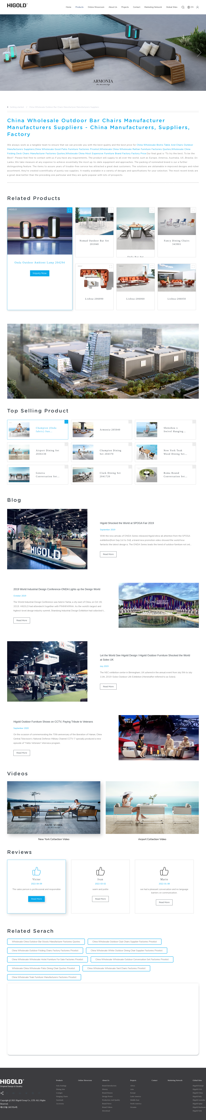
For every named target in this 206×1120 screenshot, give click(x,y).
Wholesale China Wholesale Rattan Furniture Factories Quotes (135, 142)
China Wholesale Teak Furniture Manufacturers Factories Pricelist (44, 970)
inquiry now (40, 266)
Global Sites (171, 7)
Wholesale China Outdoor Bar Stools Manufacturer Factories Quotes (46, 934)
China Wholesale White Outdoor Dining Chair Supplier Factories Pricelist (127, 943)
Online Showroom (96, 7)
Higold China (198, 1086)
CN (190, 7)
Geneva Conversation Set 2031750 (46, 468)
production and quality (111, 1093)
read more (107, 547)
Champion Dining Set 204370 (110, 445)
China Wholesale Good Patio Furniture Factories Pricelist (67, 142)
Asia (132, 1082)
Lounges (59, 1086)
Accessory (60, 1097)
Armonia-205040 (110, 423)
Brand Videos (107, 1100)
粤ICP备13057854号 (8, 1100)
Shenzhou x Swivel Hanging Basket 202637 (173, 423)
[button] (7, 53)
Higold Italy (197, 1089)
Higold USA (197, 1082)
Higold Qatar (197, 1097)
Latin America (135, 1089)
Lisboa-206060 (135, 292)
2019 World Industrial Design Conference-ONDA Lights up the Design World (56, 582)
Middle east (134, 1093)
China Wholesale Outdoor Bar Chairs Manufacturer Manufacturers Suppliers (64, 107)
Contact (136, 7)
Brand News (106, 1097)
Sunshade (59, 1093)
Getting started (16, 107)
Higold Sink (197, 1104)
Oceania (133, 1100)
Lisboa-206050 (177, 292)
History (105, 1082)
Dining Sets (60, 1082)
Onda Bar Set (135, 250)
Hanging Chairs (62, 1089)
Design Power (107, 1089)
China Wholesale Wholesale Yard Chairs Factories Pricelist (116, 961)
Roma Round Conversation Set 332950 (174, 468)
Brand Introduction (109, 1079)
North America (135, 1097)
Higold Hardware (199, 1100)
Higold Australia (199, 1093)
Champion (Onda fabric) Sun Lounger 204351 (46, 423)
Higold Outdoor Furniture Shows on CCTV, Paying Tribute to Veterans (53, 714)
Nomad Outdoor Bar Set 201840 (94, 235)
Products (80, 7)
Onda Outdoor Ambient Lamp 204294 (40, 255)
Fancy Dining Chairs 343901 (177, 235)
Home (68, 7)
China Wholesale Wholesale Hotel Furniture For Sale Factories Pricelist (47, 952)
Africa (132, 1079)
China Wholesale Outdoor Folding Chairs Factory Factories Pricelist (45, 943)
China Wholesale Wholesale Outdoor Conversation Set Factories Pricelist (132, 952)
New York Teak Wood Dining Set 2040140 (174, 445)
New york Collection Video (53, 832)
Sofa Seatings (61, 1079)
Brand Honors (107, 1086)
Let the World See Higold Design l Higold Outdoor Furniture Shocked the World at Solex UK (145, 650)
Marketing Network (153, 7)
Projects (125, 7)
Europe (133, 1086)
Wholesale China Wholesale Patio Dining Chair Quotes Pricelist (43, 961)
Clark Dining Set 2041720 (110, 468)
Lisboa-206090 (94, 292)
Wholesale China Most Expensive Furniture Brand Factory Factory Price (106, 146)
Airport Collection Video (152, 832)
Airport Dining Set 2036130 (47, 445)
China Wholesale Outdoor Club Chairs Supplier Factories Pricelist (124, 934)
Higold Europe (198, 1079)
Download (106, 1104)
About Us (113, 7)
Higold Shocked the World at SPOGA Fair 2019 (127, 516)
